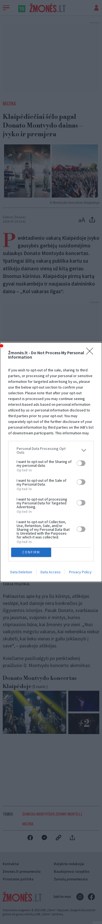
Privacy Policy (80, 571)
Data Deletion (21, 571)
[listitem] (51, 450)
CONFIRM (31, 552)
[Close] (91, 353)
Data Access (51, 571)
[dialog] (51, 462)
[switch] (81, 463)
